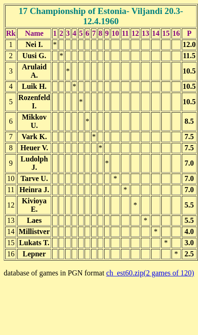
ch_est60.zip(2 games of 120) (150, 273)
